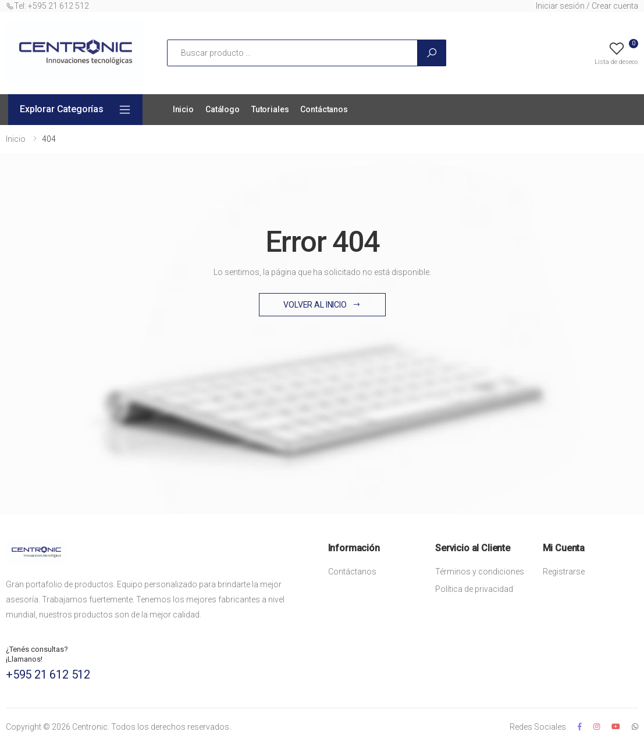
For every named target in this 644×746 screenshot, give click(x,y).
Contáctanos (323, 109)
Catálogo (222, 109)
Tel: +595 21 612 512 (47, 5)
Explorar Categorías (62, 109)
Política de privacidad (474, 589)
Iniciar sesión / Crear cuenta (587, 5)
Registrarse (564, 571)
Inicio (183, 109)
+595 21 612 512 (48, 674)
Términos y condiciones (479, 571)
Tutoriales (270, 109)
